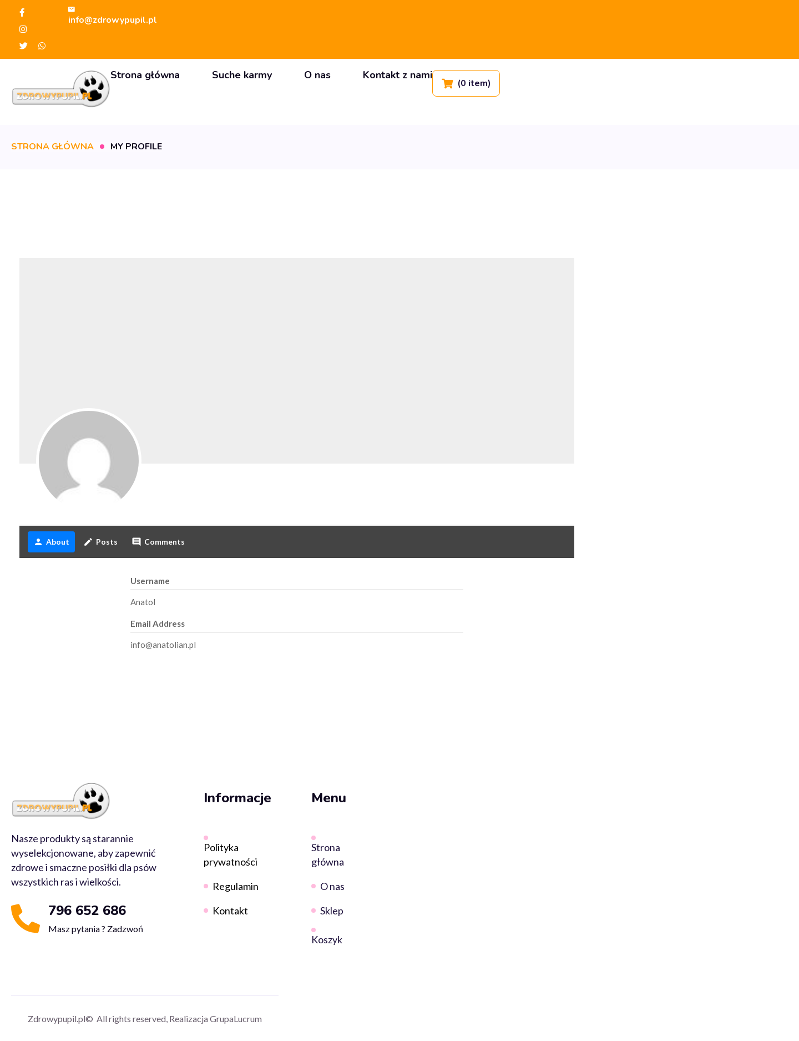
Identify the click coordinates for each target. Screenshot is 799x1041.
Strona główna (52, 147)
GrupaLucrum (236, 1018)
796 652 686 (87, 910)
